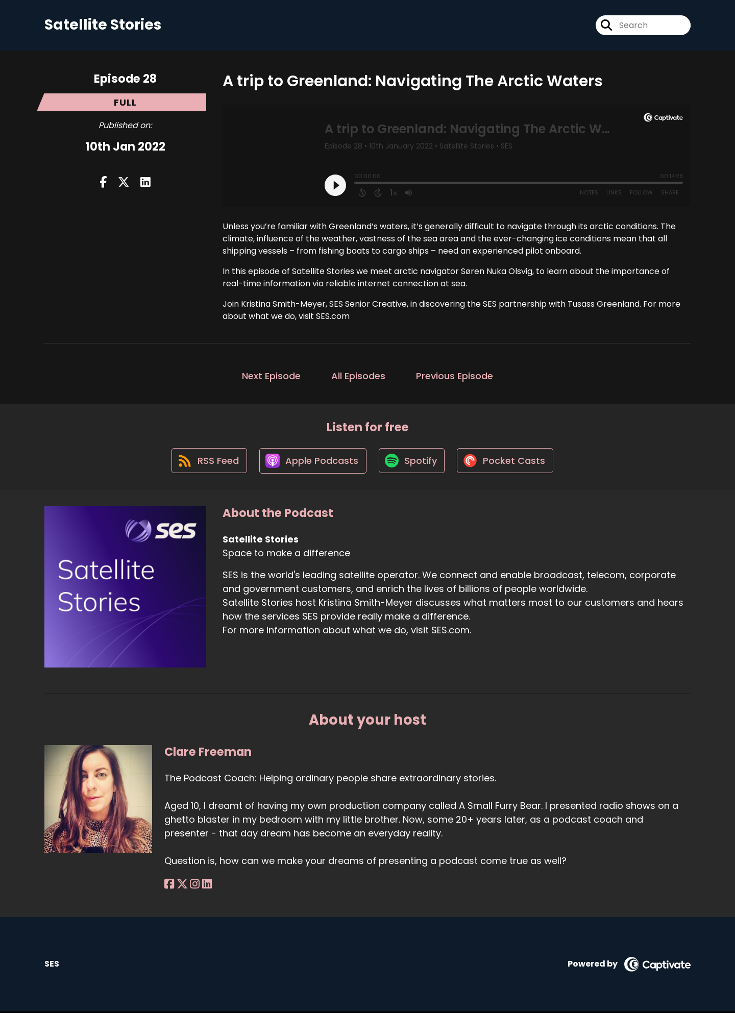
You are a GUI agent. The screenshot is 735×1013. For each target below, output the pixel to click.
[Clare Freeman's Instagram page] (194, 886)
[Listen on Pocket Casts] (507, 462)
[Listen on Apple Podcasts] (312, 462)
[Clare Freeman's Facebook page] (169, 886)
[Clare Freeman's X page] (181, 886)
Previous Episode (454, 375)
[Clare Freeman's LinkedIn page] (206, 886)
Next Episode (271, 375)
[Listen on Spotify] (412, 462)
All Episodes (358, 375)
